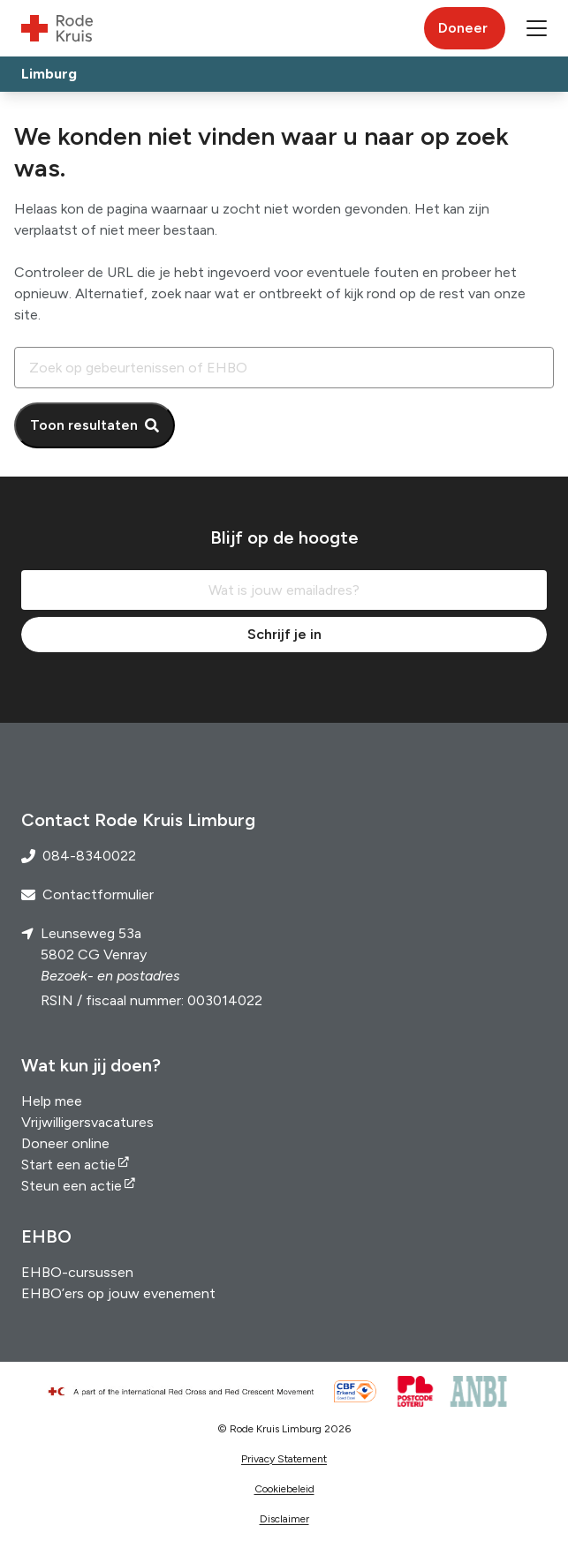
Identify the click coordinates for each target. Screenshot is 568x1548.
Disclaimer (284, 1519)
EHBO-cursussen (77, 1272)
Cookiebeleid (284, 1489)
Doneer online (65, 1143)
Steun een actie (71, 1185)
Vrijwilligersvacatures (87, 1122)
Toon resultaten (84, 425)
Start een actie (68, 1164)
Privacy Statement (284, 1459)
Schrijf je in (284, 634)
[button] (536, 28)
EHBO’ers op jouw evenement (118, 1293)
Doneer (463, 27)
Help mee (51, 1101)
